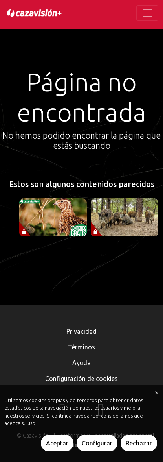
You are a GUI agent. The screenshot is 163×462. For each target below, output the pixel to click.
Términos (81, 347)
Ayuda (81, 362)
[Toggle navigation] (147, 13)
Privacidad (81, 331)
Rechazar (139, 443)
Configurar (97, 443)
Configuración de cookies (81, 378)
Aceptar (57, 443)
